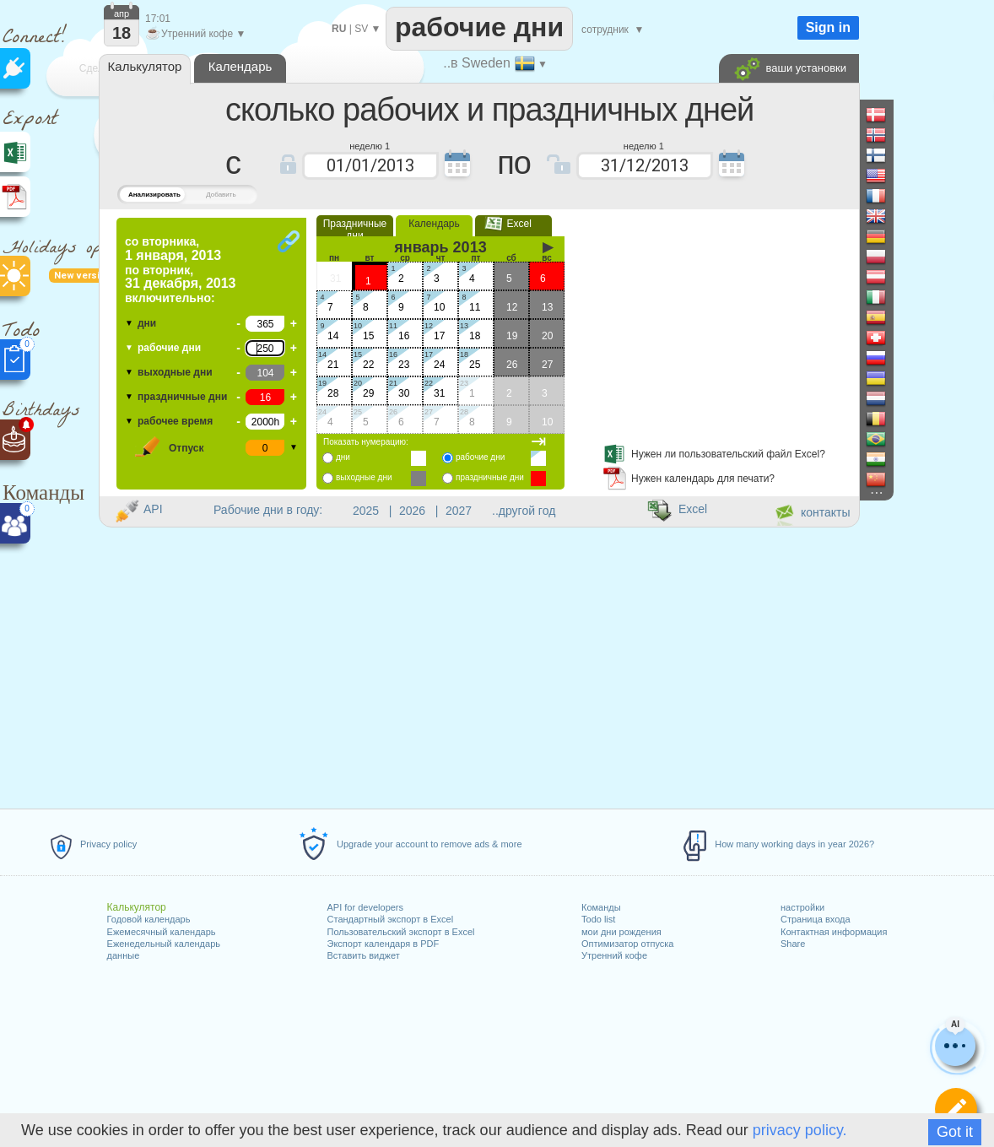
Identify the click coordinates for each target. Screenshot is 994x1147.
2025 (366, 510)
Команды (601, 907)
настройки (802, 907)
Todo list (598, 919)
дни (147, 323)
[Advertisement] (715, 323)
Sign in (828, 27)
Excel (513, 224)
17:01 (157, 18)
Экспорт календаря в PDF (383, 944)
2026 (412, 510)
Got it (955, 1131)
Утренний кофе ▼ (195, 34)
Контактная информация (834, 932)
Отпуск (186, 448)
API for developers (365, 907)
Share (793, 944)
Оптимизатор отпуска (627, 944)
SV (361, 29)
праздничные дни (182, 397)
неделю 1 (369, 145)
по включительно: (180, 270)
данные (123, 955)
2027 (459, 510)
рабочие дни (169, 348)
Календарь (434, 224)
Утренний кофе (614, 955)
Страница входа (816, 919)
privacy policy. (800, 1130)
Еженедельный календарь (163, 944)
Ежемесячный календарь (161, 932)
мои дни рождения (621, 932)
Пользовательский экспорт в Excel (401, 932)
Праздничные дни (355, 229)
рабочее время (175, 421)
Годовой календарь (149, 919)
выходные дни (175, 372)
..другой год (523, 510)
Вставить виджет (363, 955)
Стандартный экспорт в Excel (390, 919)
